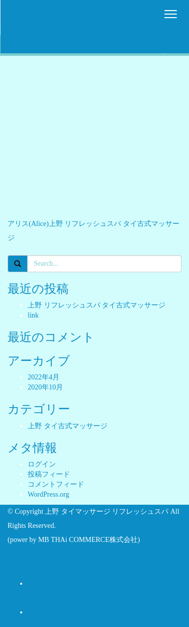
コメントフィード (56, 484)
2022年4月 (43, 377)
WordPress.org (48, 494)
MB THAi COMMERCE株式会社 (88, 539)
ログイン (42, 464)
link (33, 315)
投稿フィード (49, 474)
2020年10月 (45, 387)
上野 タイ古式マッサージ (67, 426)
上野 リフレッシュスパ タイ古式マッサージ (96, 305)
